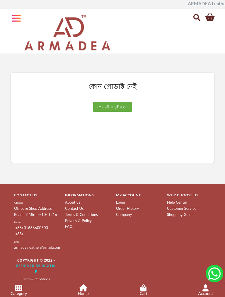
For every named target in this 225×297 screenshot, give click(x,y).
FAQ (69, 226)
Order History (127, 208)
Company (124, 214)
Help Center (177, 202)
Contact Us (74, 208)
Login (120, 202)
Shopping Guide (180, 214)
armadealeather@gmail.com (37, 247)
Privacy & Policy (78, 220)
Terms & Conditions (81, 214)
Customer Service (181, 208)
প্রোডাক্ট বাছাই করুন (112, 106)
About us (72, 202)
